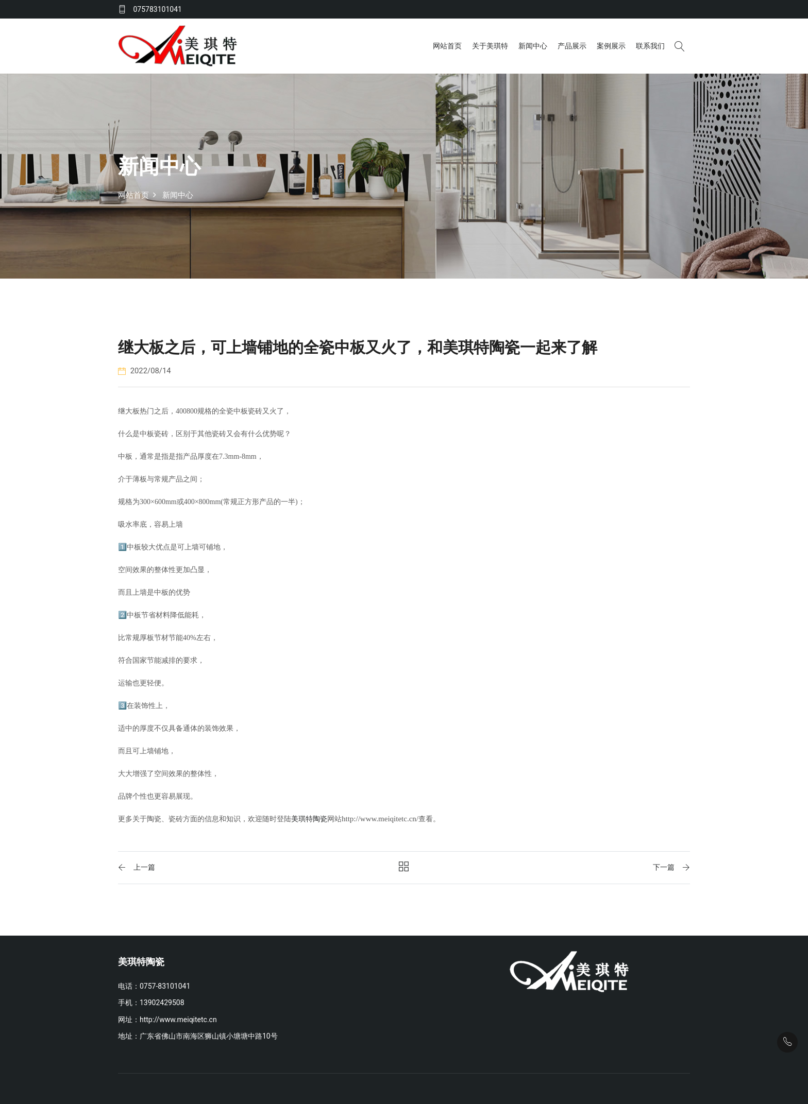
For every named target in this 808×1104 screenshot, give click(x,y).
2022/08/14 (145, 370)
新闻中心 (532, 45)
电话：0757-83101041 (154, 985)
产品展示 (571, 45)
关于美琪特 (490, 45)
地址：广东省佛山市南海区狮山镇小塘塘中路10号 (198, 1035)
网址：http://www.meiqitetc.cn (167, 1019)
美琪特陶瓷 (309, 818)
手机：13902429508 (151, 1002)
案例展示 (610, 45)
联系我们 (649, 45)
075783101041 (157, 9)
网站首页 (446, 45)
